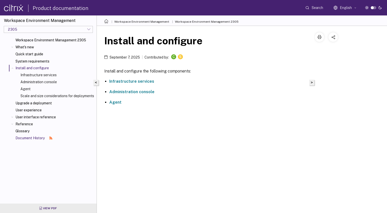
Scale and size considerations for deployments (57, 96)
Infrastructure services (38, 75)
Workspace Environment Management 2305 (50, 40)
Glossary (22, 131)
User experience (28, 110)
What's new (24, 47)
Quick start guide (29, 54)
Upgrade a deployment (33, 103)
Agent (25, 89)
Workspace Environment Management (141, 21)
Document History (33, 138)
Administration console (38, 82)
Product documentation (60, 8)
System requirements (32, 61)
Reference (24, 124)
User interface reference (35, 117)
